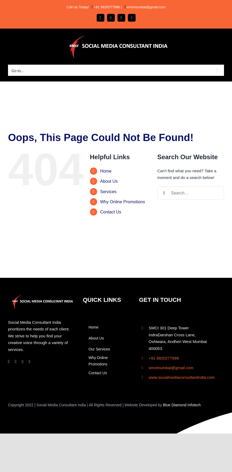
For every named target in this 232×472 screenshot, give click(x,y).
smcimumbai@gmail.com (146, 7)
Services (108, 191)
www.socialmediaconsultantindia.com (182, 377)
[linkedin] (22, 362)
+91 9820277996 (106, 7)
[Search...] (190, 193)
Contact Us (110, 212)
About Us (109, 181)
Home (106, 171)
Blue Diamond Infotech (182, 405)
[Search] (164, 193)
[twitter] (29, 362)
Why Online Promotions (122, 202)
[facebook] (9, 362)
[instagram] (16, 362)
